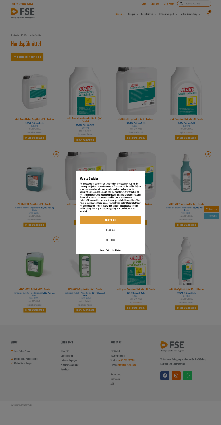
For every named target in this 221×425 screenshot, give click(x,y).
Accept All (110, 220)
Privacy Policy (105, 250)
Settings (110, 240)
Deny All (110, 230)
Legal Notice (116, 250)
